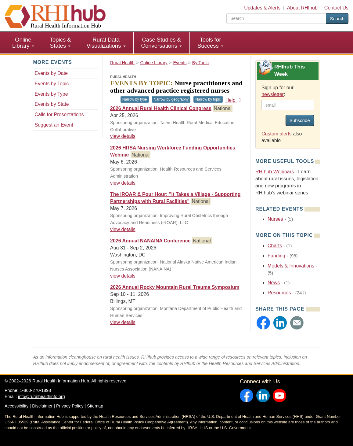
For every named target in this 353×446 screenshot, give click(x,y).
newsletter (272, 94)
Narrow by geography (171, 99)
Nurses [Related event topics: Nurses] (275, 219)
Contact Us (336, 7)
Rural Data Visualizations (106, 42)
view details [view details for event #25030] (122, 229)
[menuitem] (23, 42)
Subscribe (300, 120)
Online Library (23, 42)
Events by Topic (52, 83)
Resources (279, 292)
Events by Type (51, 94)
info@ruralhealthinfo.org (41, 396)
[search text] (276, 18)
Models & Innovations (291, 265)
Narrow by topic (208, 99)
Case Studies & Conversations (161, 42)
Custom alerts (276, 133)
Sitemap (95, 406)
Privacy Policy (70, 406)
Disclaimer (42, 406)
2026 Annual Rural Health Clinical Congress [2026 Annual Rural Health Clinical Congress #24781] (160, 108)
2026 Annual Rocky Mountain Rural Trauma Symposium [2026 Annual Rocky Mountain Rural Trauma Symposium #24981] (175, 287)
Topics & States (60, 42)
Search (337, 18)
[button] (263, 323)
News (274, 282)
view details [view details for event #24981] (122, 322)
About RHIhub (302, 7)
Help (234, 100)
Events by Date (51, 73)
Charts (275, 245)
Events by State (52, 104)
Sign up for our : (277, 91)
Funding (276, 255)
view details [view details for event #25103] (122, 275)
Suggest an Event (54, 124)
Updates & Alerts (262, 7)
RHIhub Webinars (274, 171)
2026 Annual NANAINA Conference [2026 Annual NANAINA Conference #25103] (150, 240)
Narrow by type (134, 99)
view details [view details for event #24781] (122, 136)
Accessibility (16, 406)
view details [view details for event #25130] (122, 183)
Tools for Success (210, 42)
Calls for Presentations (59, 114)
